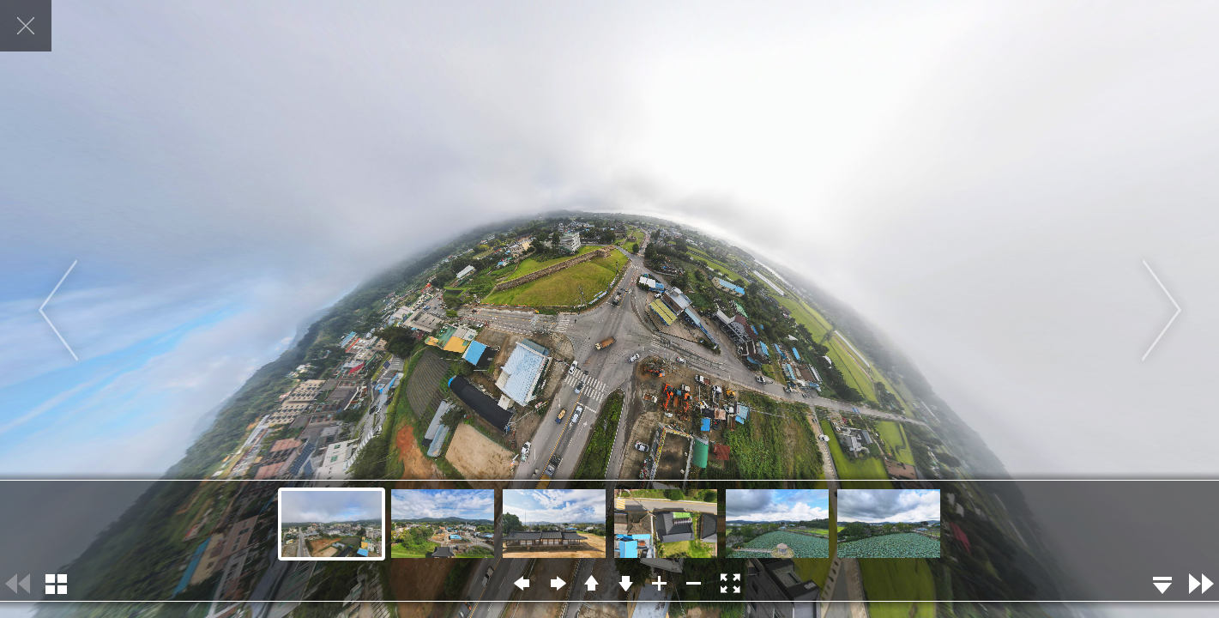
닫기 (25, 25)
